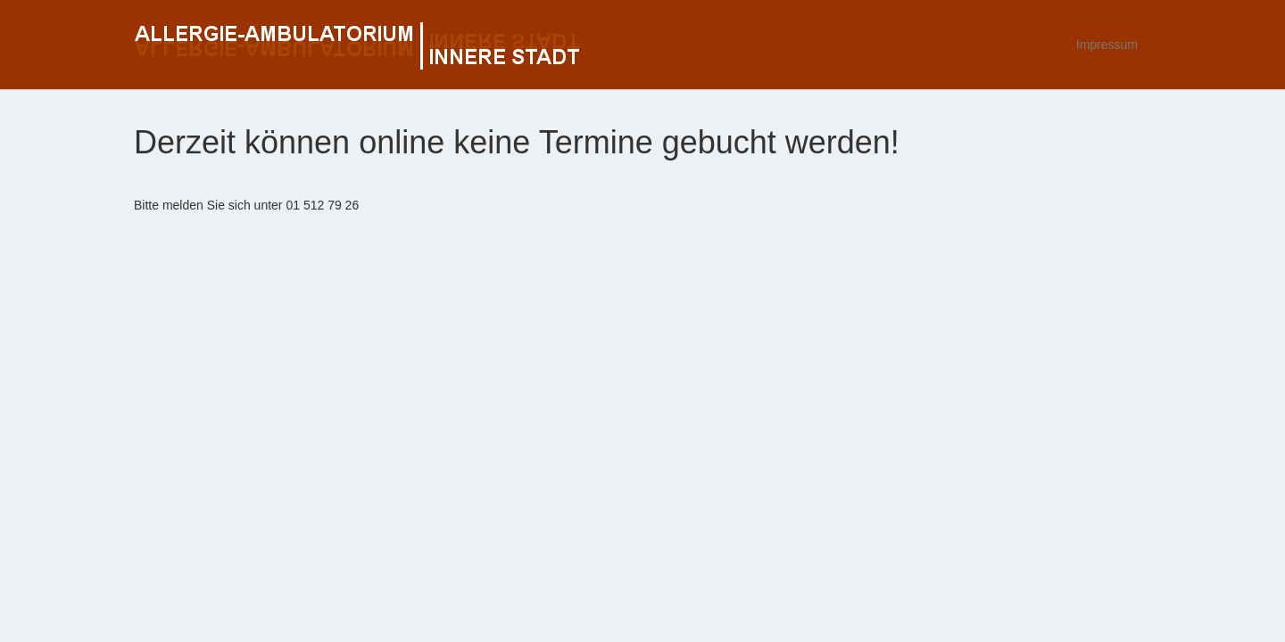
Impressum (1107, 44)
